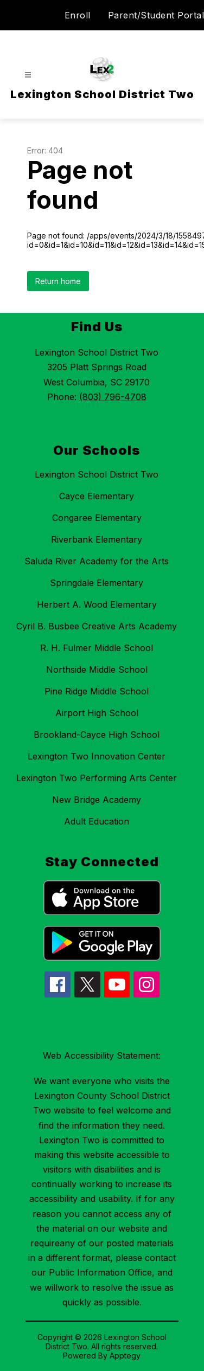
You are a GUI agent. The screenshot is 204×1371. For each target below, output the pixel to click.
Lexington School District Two (96, 474)
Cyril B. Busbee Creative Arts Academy (96, 626)
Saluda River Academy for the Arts (96, 561)
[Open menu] (28, 75)
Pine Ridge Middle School (96, 691)
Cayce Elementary (96, 496)
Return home (58, 281)
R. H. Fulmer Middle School (96, 647)
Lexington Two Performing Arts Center (96, 778)
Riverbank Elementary (96, 539)
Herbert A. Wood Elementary (97, 604)
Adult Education (96, 821)
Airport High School (96, 712)
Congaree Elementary (97, 517)
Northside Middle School (97, 669)
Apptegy (125, 1355)
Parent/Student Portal (156, 15)
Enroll (78, 15)
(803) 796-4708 (112, 396)
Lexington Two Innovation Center (96, 756)
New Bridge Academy (96, 799)
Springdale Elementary (96, 582)
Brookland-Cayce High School (97, 734)
